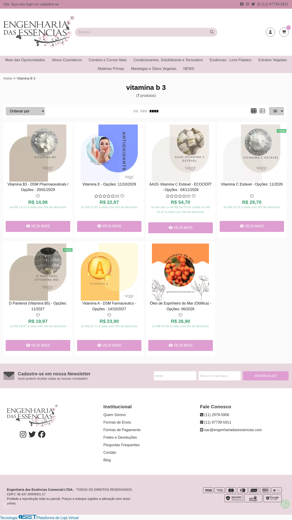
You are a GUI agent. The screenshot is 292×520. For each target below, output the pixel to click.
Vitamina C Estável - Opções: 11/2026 (252, 184)
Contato (109, 452)
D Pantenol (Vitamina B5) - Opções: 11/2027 (38, 306)
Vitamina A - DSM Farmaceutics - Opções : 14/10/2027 (109, 306)
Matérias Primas (111, 69)
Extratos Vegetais (272, 60)
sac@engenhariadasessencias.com (231, 430)
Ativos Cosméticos (67, 60)
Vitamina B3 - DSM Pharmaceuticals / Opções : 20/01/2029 (38, 187)
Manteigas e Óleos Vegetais (153, 69)
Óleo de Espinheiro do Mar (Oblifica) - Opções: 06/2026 (180, 306)
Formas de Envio (117, 422)
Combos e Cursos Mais (108, 60)
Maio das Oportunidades (25, 60)
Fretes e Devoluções (120, 437)
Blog (107, 460)
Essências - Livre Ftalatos (230, 60)
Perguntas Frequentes (121, 445)
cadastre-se (49, 4)
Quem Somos (114, 415)
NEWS (188, 69)
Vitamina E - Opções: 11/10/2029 (109, 184)
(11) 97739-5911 (273, 4)
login (30, 4)
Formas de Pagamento (122, 430)
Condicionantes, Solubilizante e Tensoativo (168, 60)
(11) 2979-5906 (214, 415)
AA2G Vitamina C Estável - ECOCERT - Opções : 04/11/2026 (180, 187)
